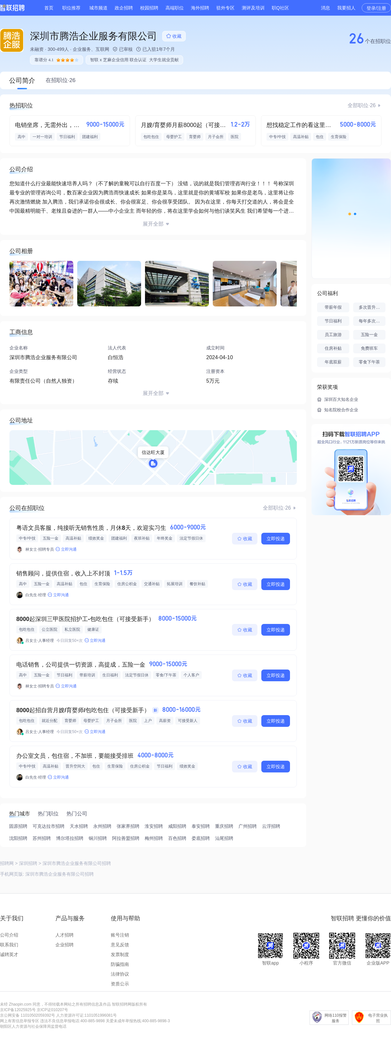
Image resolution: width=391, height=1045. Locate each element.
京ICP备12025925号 (18, 1010)
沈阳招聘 (18, 838)
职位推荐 (71, 7)
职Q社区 (280, 7)
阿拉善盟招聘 (125, 838)
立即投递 (276, 538)
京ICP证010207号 (52, 1010)
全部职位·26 (362, 105)
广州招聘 (248, 826)
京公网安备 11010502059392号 (27, 1015)
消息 (325, 7)
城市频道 (98, 7)
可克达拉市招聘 (49, 826)
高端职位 (175, 7)
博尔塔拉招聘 (69, 838)
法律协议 (120, 974)
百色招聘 (177, 838)
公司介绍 (9, 935)
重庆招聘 (224, 826)
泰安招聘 (201, 826)
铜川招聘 (98, 838)
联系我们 (9, 944)
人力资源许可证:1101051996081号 (86, 1015)
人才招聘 (64, 935)
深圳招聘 (28, 863)
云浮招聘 (271, 826)
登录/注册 (376, 8)
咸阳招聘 (177, 826)
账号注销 (120, 935)
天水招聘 (79, 826)
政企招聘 (124, 7)
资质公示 (120, 983)
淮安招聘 (154, 826)
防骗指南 (120, 964)
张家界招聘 (128, 826)
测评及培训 (253, 7)
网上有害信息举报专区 (19, 1021)
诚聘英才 (9, 954)
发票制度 (120, 954)
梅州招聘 (154, 838)
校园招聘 (149, 7)
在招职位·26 (61, 80)
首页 (48, 7)
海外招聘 (200, 7)
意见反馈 (120, 944)
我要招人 (346, 7)
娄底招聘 (201, 838)
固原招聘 (18, 826)
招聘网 (7, 863)
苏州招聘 (42, 838)
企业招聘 (64, 944)
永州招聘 (102, 826)
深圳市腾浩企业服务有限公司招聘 (59, 874)
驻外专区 (225, 7)
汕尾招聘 (224, 838)
